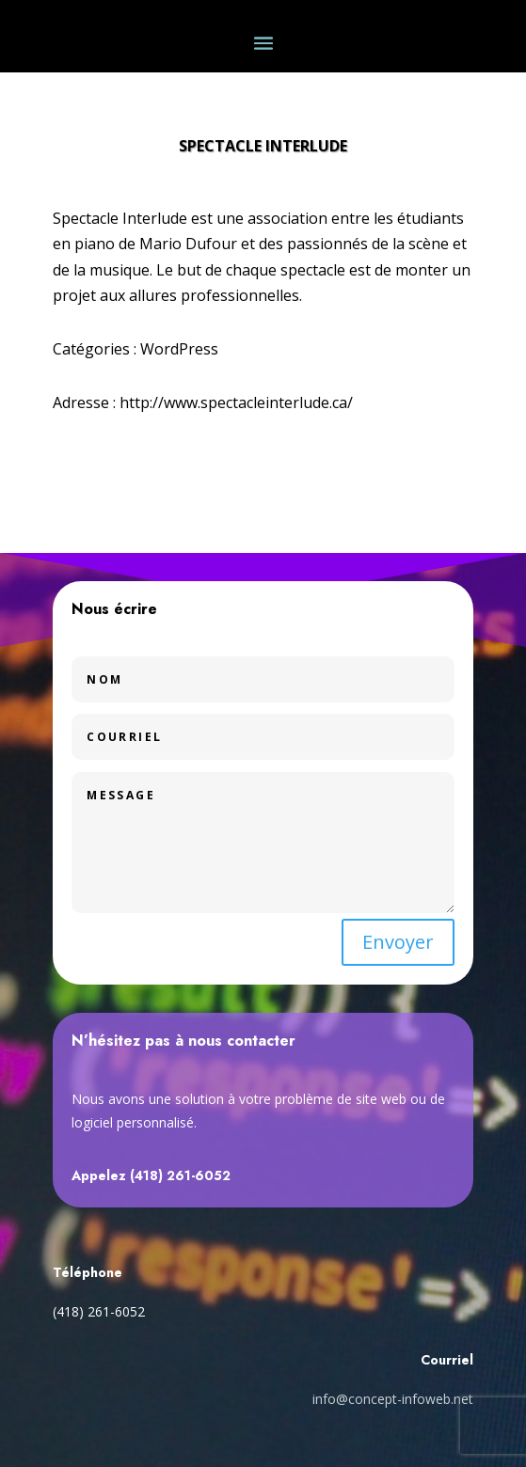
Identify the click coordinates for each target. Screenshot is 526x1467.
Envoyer (398, 941)
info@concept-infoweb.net (392, 1399)
